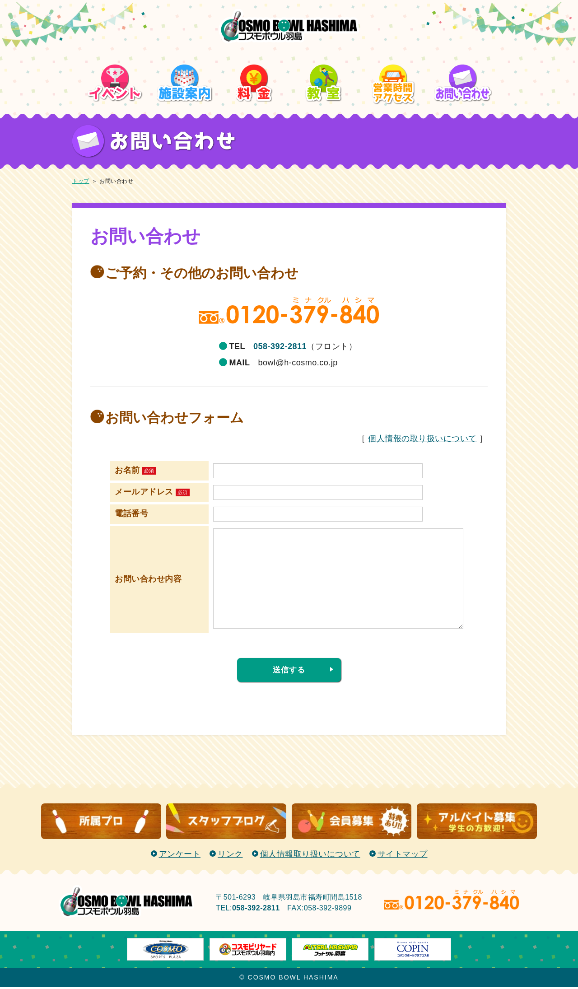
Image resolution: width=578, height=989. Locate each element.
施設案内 (184, 49)
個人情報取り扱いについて (310, 856)
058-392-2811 (280, 346)
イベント (115, 49)
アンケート (180, 856)
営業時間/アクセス (393, 55)
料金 (254, 49)
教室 (324, 49)
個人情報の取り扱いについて (422, 438)
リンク (230, 856)
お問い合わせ (463, 49)
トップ (80, 181)
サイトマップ (403, 856)
